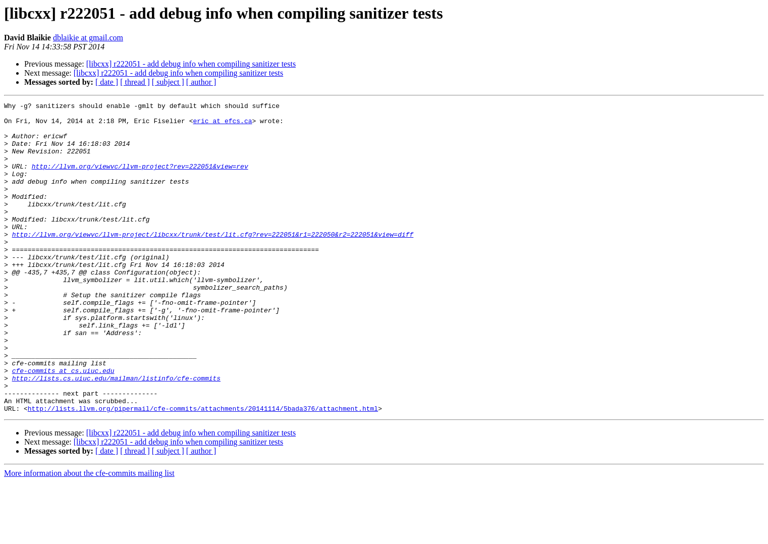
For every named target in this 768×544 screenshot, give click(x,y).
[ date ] (106, 82)
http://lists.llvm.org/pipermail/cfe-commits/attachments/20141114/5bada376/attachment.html (203, 470)
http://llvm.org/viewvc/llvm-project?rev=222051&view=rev (140, 179)
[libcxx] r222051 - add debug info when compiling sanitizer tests (191, 64)
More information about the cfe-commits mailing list (89, 535)
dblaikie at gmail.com (88, 37)
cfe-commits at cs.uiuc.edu (63, 424)
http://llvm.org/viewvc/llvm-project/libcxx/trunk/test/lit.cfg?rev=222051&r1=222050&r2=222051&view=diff (213, 261)
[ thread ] (135, 82)
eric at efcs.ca (222, 125)
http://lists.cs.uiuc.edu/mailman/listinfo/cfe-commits (116, 434)
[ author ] (201, 82)
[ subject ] (168, 82)
